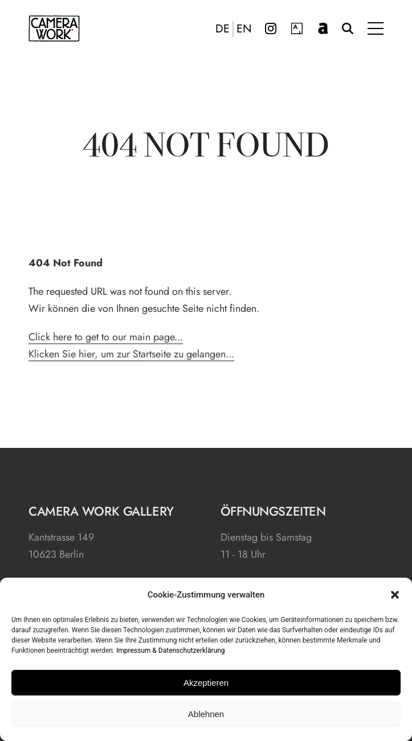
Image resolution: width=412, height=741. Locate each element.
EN (244, 29)
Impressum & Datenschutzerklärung (170, 650)
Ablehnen (206, 714)
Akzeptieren (206, 683)
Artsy (296, 28)
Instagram (270, 28)
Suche (347, 28)
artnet (323, 28)
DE (222, 29)
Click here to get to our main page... (105, 337)
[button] (395, 594)
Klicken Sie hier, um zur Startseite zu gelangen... (131, 354)
